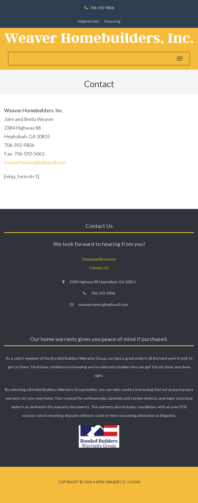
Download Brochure (99, 259)
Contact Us (99, 267)
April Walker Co (111, 482)
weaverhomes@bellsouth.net (35, 162)
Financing (112, 21)
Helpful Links (88, 21)
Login (134, 482)
